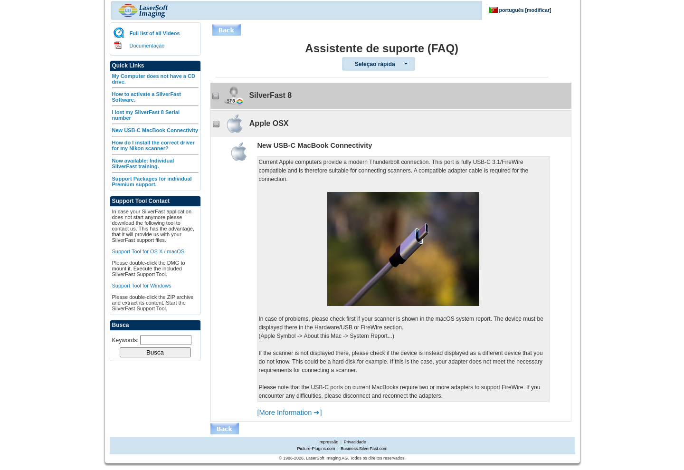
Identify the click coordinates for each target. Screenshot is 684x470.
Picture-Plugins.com (316, 448)
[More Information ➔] (289, 412)
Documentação (147, 45)
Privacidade (355, 442)
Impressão (328, 442)
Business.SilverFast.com (364, 448)
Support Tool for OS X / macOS (148, 251)
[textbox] (165, 340)
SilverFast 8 (252, 95)
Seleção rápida (375, 64)
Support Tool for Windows (141, 285)
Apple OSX (250, 123)
